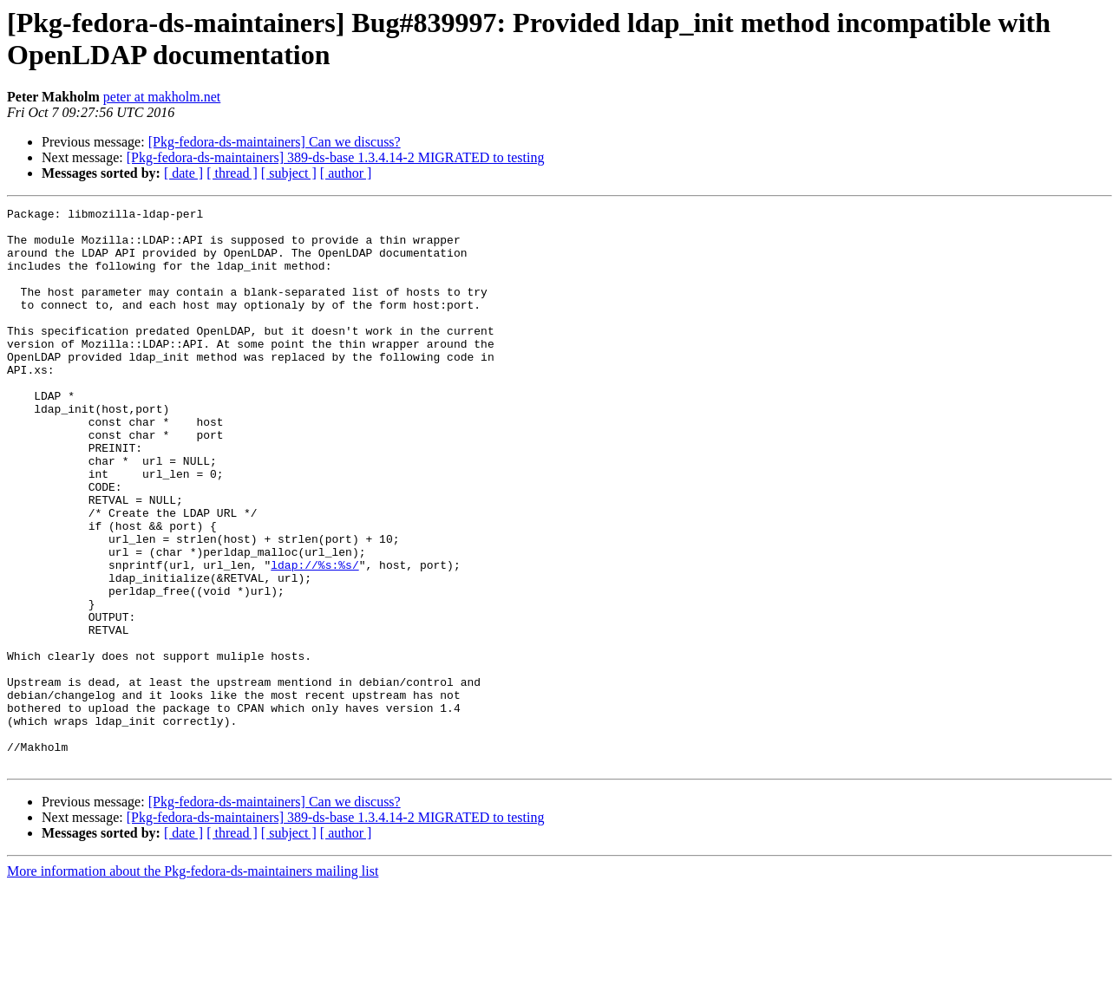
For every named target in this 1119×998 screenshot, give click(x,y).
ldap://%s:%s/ (314, 637)
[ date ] (183, 173)
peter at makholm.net (162, 96)
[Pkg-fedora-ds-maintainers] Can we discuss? (274, 141)
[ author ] (346, 173)
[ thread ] (232, 173)
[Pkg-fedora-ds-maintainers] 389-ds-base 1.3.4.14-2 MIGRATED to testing (336, 157)
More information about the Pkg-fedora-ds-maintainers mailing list (192, 982)
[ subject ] (289, 173)
